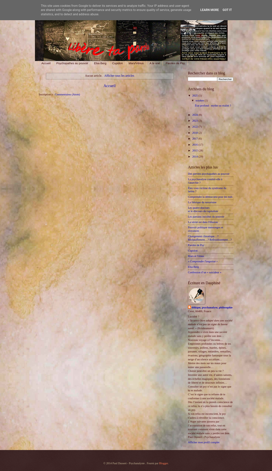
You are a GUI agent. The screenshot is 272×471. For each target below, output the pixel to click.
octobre (200, 100)
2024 (195, 114)
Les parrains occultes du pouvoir (206, 216)
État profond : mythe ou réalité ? (213, 105)
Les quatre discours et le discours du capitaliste (204, 209)
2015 (195, 150)
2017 (195, 138)
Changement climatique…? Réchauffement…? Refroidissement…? (210, 238)
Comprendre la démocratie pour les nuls (210, 196)
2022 (195, 126)
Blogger (163, 463)
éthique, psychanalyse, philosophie (212, 307)
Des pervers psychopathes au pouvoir (209, 173)
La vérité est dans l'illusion (203, 222)
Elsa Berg (100, 63)
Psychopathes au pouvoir (72, 63)
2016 (195, 144)
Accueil (45, 63)
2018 (195, 132)
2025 (195, 95)
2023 (195, 120)
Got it (227, 10)
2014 (195, 156)
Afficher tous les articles (119, 75)
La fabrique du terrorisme (202, 202)
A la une (155, 63)
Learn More (209, 10)
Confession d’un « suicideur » (204, 272)
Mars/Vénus (136, 63)
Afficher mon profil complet (203, 442)
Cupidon (117, 63)
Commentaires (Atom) (67, 94)
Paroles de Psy (175, 63)
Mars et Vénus (196, 256)
